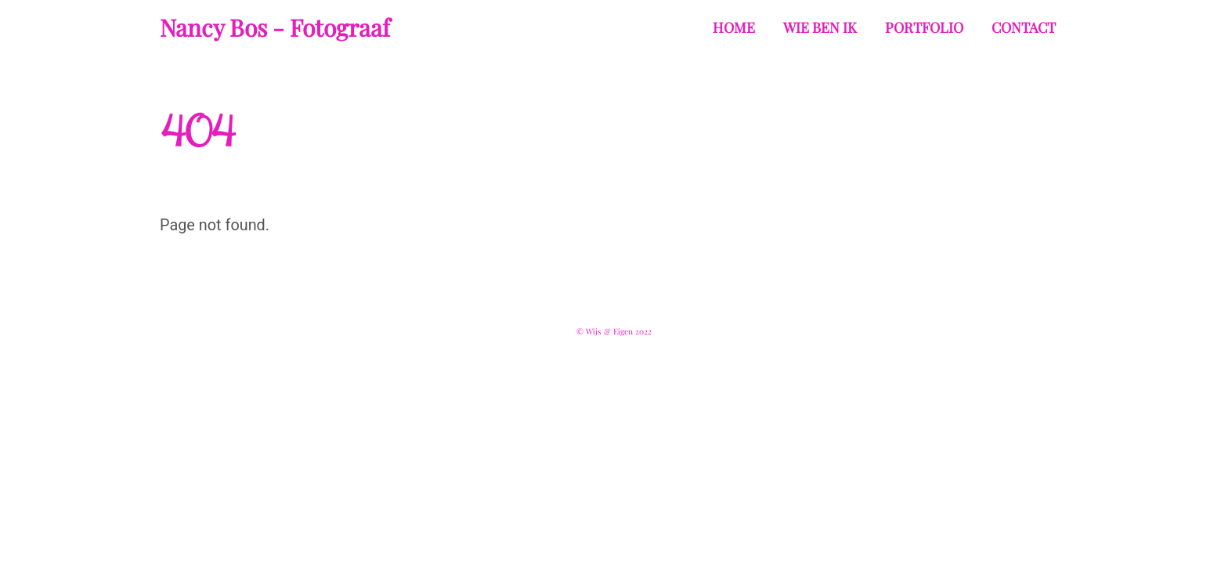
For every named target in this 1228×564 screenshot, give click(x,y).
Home (734, 27)
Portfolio (924, 27)
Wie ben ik (820, 27)
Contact (1023, 27)
